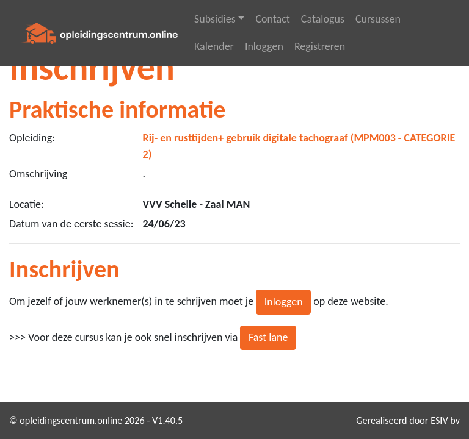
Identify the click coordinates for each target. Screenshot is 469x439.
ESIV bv (445, 420)
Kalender (214, 46)
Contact (272, 19)
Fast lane (268, 337)
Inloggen (264, 46)
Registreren (319, 46)
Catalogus (322, 19)
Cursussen (378, 19)
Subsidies (215, 19)
